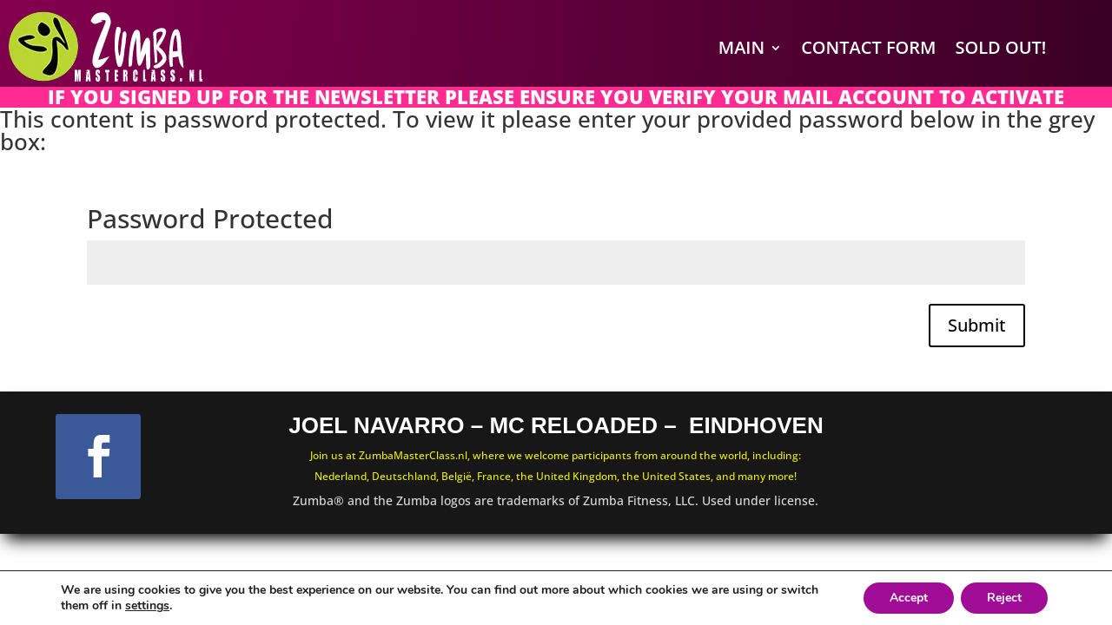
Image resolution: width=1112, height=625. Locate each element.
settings (147, 606)
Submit (977, 325)
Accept (909, 597)
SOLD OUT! (1001, 47)
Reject (1004, 597)
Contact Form (868, 47)
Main (741, 47)
